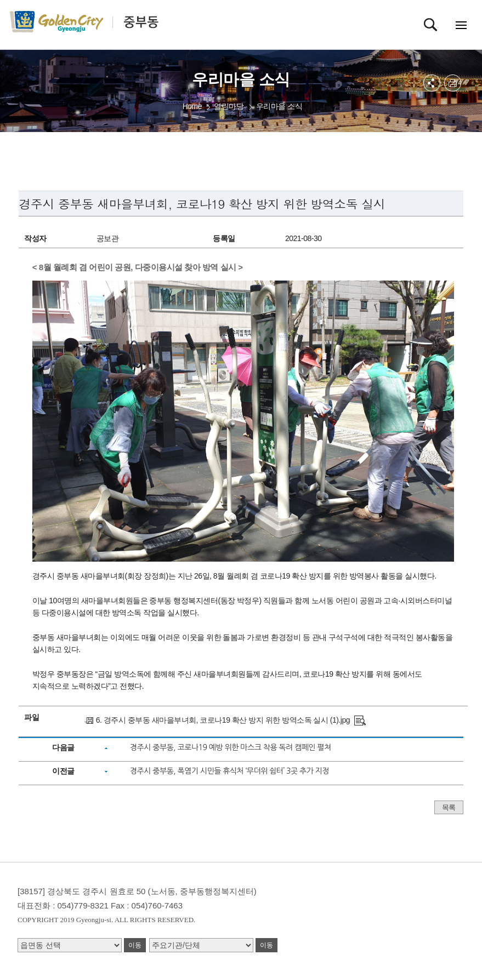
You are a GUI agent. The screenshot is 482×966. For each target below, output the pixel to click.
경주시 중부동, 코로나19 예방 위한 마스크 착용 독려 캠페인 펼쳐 (230, 747)
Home (192, 106)
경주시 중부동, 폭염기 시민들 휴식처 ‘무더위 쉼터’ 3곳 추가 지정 (229, 771)
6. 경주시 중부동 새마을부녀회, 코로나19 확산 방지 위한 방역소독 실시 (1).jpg (223, 720)
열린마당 (228, 106)
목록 (449, 807)
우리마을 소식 (279, 106)
